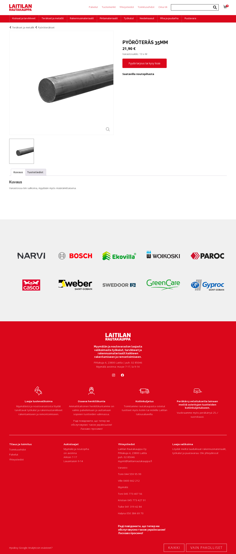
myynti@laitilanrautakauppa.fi (135, 461)
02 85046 (129, 457)
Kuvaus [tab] (18, 172)
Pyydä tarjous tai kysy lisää (144, 63)
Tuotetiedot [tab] (35, 172)
